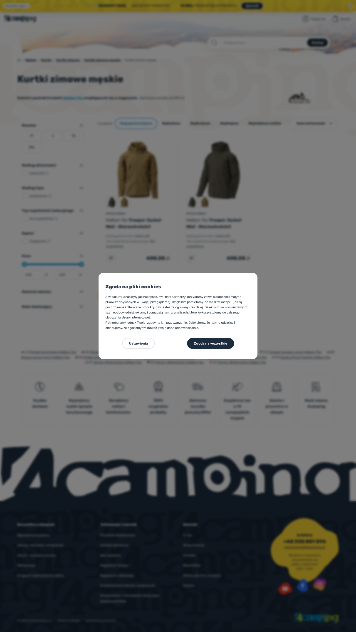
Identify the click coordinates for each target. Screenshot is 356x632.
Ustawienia (138, 343)
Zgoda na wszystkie (210, 343)
